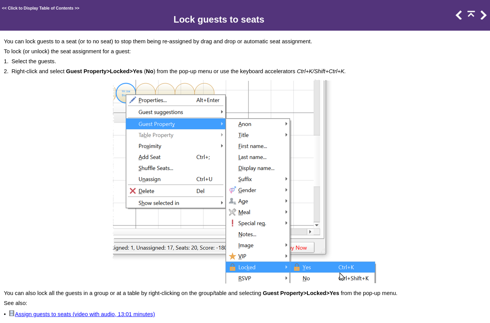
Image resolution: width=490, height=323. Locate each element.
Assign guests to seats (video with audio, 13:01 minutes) (85, 314)
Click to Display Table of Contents (41, 8)
